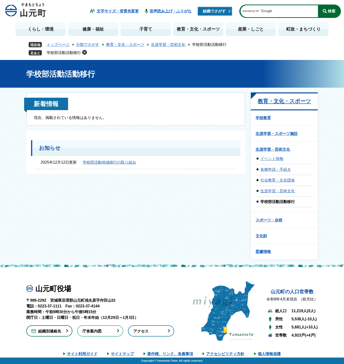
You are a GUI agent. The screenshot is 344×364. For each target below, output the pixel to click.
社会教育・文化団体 (277, 180)
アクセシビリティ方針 (225, 354)
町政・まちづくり (303, 29)
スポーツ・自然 (269, 220)
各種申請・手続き (275, 169)
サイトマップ (122, 354)
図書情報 (263, 252)
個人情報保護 (269, 354)
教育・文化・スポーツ (198, 29)
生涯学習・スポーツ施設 (277, 134)
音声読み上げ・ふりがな (171, 11)
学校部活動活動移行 (64, 53)
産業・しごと (251, 29)
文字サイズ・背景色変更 (118, 11)
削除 (84, 52)
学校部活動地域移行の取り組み (109, 162)
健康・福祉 (93, 29)
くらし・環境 (41, 29)
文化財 (261, 236)
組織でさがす (214, 11)
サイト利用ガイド (82, 354)
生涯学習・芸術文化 (168, 45)
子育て (145, 29)
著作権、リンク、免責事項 (170, 354)
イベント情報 (271, 159)
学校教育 (263, 118)
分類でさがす (87, 45)
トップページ (58, 45)
